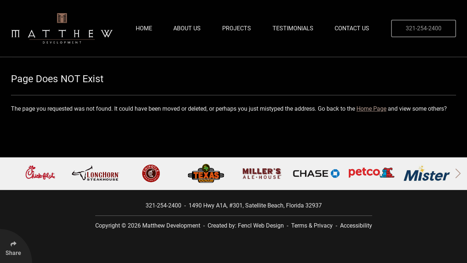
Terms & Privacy (312, 225)
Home (144, 28)
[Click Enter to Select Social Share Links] (16, 246)
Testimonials (293, 28)
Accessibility (356, 225)
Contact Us (352, 28)
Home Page (371, 108)
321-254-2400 (423, 28)
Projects (236, 28)
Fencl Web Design (261, 225)
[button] (457, 173)
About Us (187, 28)
